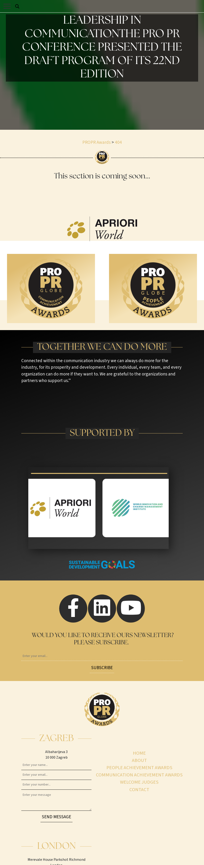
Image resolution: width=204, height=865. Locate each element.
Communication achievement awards (139, 774)
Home (139, 753)
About (139, 760)
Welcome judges (139, 782)
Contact (139, 789)
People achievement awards (139, 767)
